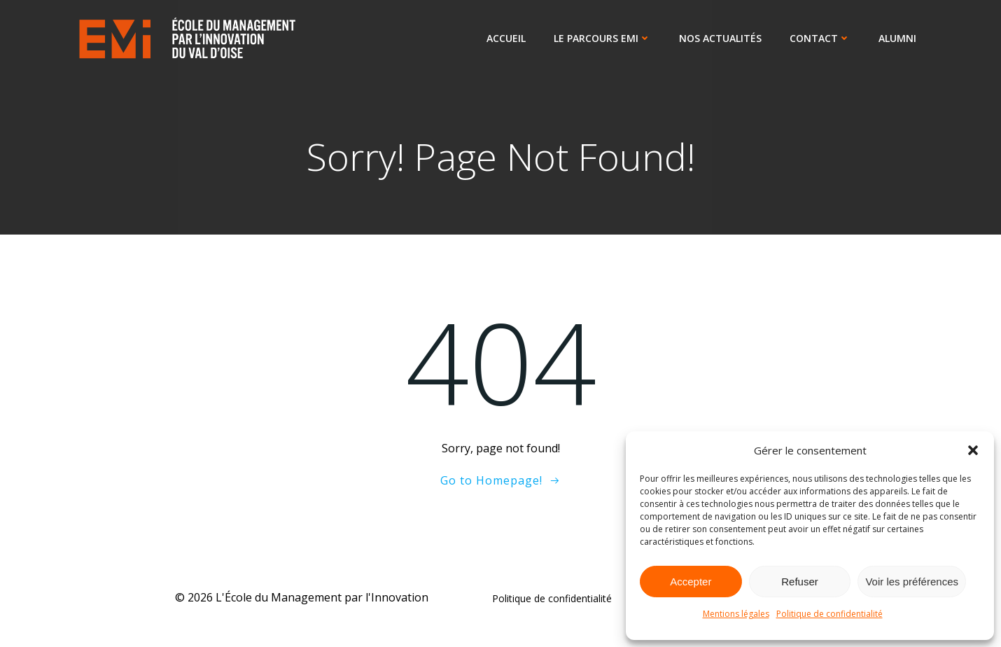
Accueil (507, 39)
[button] (973, 450)
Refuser (799, 581)
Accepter (690, 581)
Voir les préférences (911, 581)
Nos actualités (721, 39)
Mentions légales (736, 614)
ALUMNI (899, 39)
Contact (821, 39)
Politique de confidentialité (829, 614)
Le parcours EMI (603, 39)
